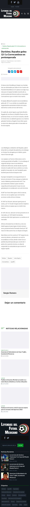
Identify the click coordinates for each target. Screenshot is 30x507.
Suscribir (17, 6)
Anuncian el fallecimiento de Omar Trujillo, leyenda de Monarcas (18, 475)
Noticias (4, 258)
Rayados (10, 258)
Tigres (25, 504)
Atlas (20, 504)
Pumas (12, 501)
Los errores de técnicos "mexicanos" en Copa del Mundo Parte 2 (19, 457)
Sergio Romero (10, 61)
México (8, 495)
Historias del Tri (5, 501)
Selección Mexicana (6, 492)
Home (3, 44)
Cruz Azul (4, 498)
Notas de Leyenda (6, 504)
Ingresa (12, 6)
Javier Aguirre (17, 258)
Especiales (15, 489)
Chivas (3, 495)
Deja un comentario (5, 62)
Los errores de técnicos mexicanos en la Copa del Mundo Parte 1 (17, 466)
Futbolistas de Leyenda (18, 492)
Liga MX (13, 261)
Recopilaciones (22, 495)
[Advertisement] (15, 28)
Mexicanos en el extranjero (15, 498)
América (14, 495)
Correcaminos (5, 261)
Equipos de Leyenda (21, 501)
